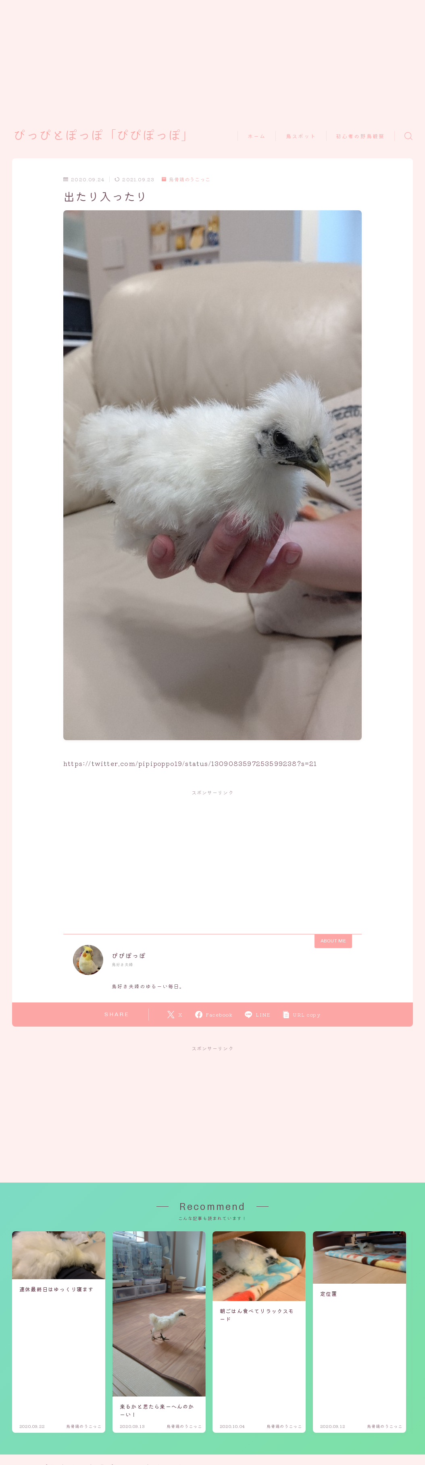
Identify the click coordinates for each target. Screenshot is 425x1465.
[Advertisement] (203, 56)
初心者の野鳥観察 (360, 136)
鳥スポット (301, 136)
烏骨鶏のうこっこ (186, 179)
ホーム (257, 136)
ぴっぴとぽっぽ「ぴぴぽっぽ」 (103, 136)
